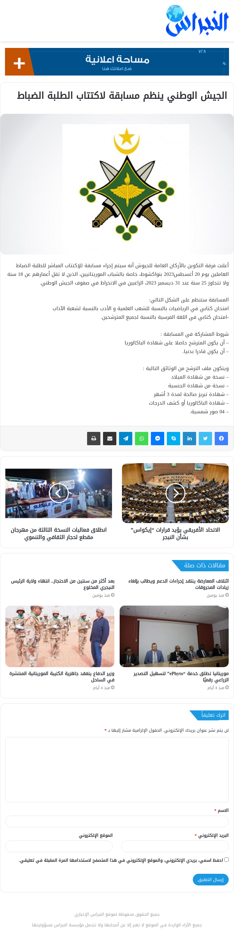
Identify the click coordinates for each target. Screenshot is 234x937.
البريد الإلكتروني (212, 835)
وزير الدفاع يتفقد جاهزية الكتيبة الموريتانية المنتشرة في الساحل (61, 676)
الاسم (221, 810)
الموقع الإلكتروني (96, 835)
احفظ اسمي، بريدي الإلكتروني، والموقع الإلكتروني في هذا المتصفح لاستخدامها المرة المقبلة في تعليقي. (121, 860)
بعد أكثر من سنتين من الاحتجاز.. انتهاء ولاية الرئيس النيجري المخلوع (62, 584)
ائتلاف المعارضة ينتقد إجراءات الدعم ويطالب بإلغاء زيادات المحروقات (178, 584)
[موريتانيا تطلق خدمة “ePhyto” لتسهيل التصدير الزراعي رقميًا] (174, 636)
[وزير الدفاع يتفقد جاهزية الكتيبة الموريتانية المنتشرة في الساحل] (59, 636)
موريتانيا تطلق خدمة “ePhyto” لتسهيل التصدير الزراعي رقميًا (181, 676)
